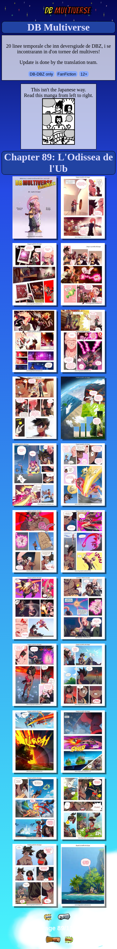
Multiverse (67, 10)
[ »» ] (68, 940)
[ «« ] (48, 917)
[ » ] (53, 939)
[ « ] (64, 917)
